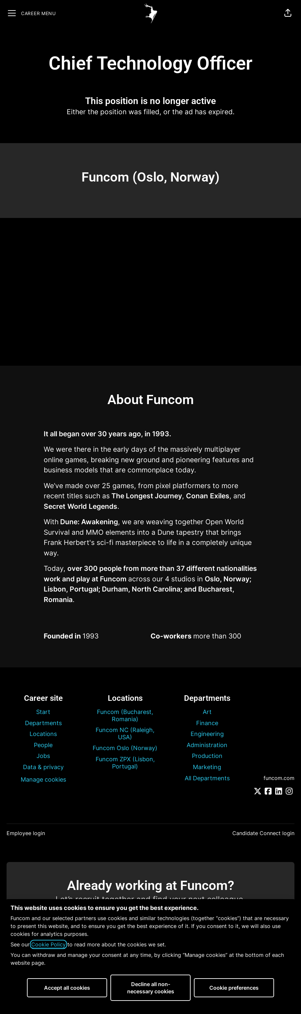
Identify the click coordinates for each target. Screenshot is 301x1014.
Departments (43, 723)
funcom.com (279, 778)
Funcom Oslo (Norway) (125, 747)
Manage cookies (43, 779)
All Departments (207, 778)
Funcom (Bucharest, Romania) (125, 715)
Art (207, 711)
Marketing (207, 767)
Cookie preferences (234, 987)
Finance (207, 723)
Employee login (26, 833)
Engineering (207, 733)
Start (43, 711)
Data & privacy (43, 767)
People (43, 745)
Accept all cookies (67, 987)
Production (207, 755)
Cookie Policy (48, 944)
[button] (288, 13)
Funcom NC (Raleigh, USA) (125, 733)
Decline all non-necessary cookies (150, 988)
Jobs (43, 755)
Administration (207, 745)
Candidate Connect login (263, 833)
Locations (43, 733)
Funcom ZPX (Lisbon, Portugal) (125, 763)
